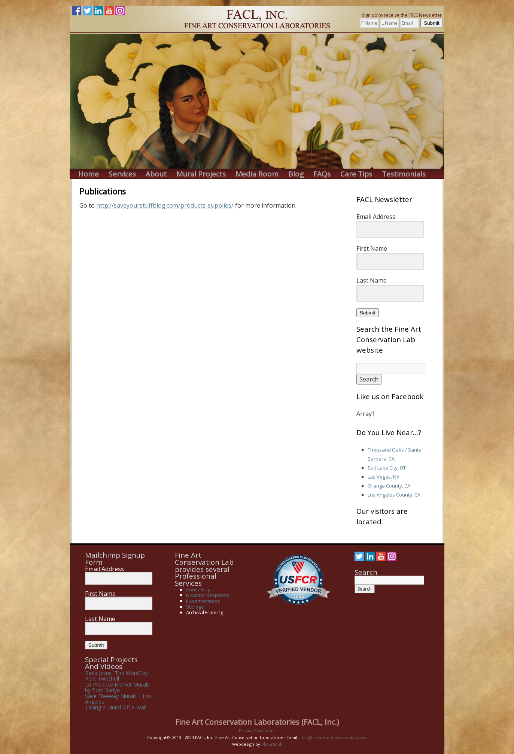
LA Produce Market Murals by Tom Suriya (117, 687)
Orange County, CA (389, 485)
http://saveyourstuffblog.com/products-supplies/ (165, 205)
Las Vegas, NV (383, 476)
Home (88, 174)
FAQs (322, 174)
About (156, 174)
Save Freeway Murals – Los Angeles (118, 699)
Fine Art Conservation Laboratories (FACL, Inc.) (257, 722)
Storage (195, 606)
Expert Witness (203, 601)
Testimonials (404, 174)
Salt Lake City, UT (387, 467)
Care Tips (356, 174)
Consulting (198, 589)
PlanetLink (271, 744)
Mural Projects (201, 174)
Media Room (257, 174)
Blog (296, 174)
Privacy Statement (257, 730)
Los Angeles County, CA (394, 494)
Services (122, 174)
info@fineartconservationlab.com (333, 737)
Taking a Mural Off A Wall (115, 707)
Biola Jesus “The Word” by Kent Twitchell (116, 675)
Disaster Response (207, 595)
